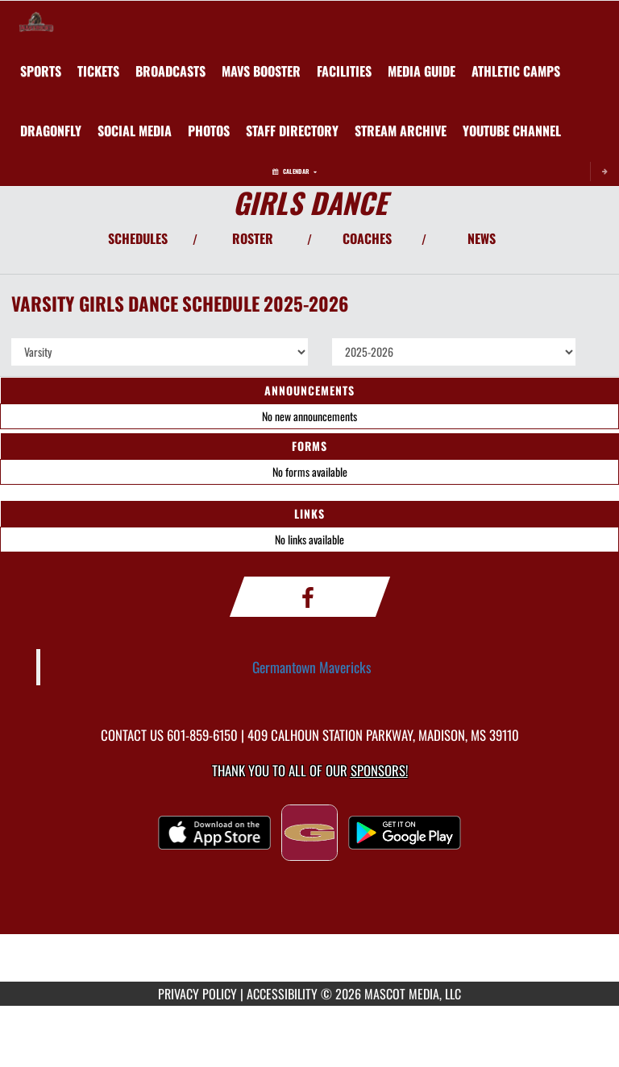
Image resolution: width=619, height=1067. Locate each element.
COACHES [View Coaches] (367, 238)
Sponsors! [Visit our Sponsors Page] (379, 770)
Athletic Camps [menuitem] (516, 71)
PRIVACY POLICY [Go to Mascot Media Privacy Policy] (197, 993)
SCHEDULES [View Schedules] (138, 238)
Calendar (294, 171)
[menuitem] (98, 71)
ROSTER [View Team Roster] (252, 238)
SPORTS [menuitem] (40, 71)
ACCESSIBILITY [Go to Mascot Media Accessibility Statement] (282, 993)
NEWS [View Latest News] (481, 238)
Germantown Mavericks (312, 666)
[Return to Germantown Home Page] (36, 21)
